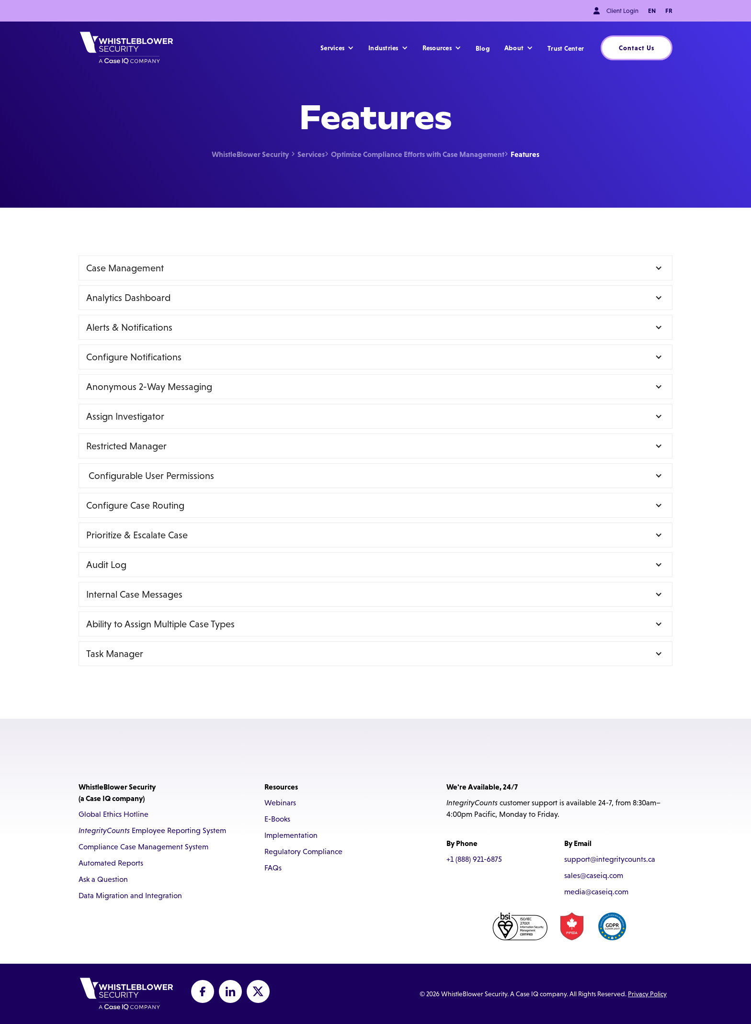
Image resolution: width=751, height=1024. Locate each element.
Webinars (280, 803)
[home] (126, 48)
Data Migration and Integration (130, 895)
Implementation (291, 835)
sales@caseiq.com (593, 875)
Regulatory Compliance (303, 851)
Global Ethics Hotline (113, 814)
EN (652, 10)
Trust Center (565, 48)
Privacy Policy (647, 994)
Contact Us (636, 48)
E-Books (277, 819)
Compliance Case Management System (143, 847)
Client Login (622, 10)
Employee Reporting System (152, 830)
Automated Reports (111, 863)
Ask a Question (103, 879)
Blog (483, 48)
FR (668, 10)
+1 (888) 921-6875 (474, 859)
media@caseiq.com (596, 892)
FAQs (273, 868)
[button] (337, 48)
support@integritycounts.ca (609, 859)
